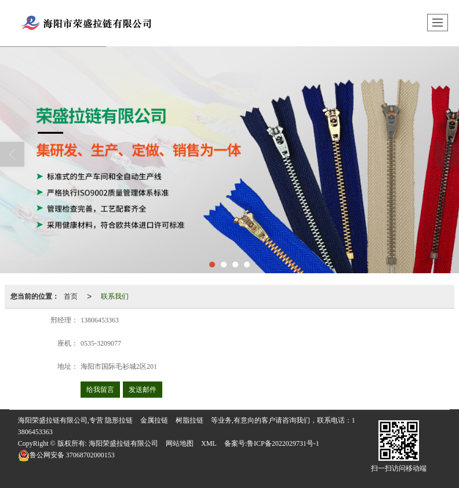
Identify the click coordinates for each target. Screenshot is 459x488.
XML (209, 443)
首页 (71, 296)
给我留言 (100, 390)
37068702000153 (66, 455)
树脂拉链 (189, 420)
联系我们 (115, 296)
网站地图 (180, 443)
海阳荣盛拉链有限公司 (123, 443)
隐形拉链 (119, 420)
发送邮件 (142, 390)
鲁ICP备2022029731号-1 (283, 443)
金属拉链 (154, 420)
